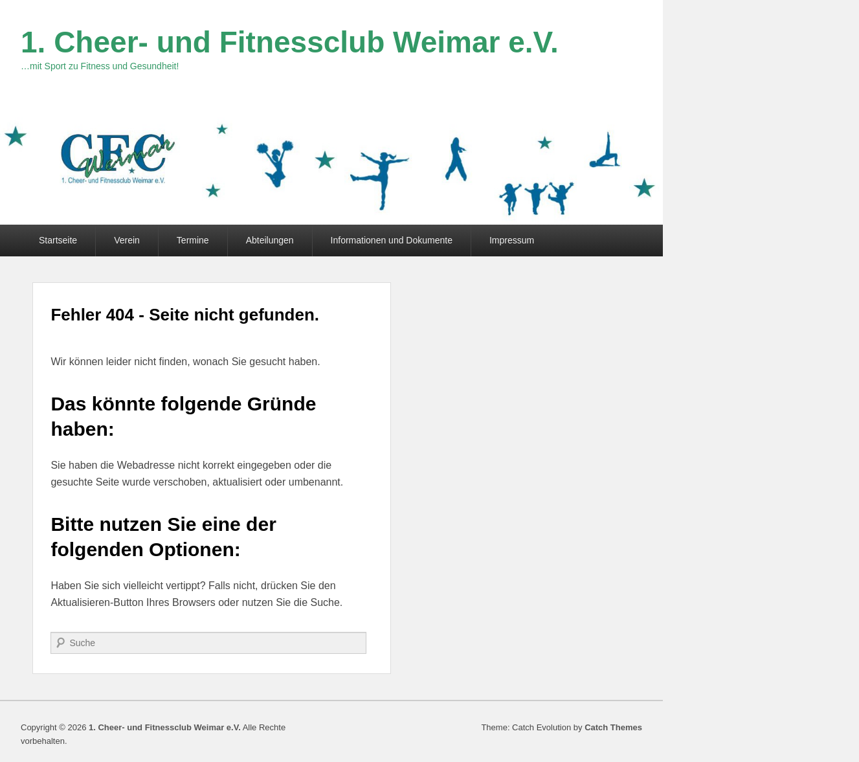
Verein (127, 240)
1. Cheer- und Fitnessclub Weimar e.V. (290, 42)
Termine (193, 240)
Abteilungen (270, 240)
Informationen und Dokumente (391, 240)
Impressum (511, 240)
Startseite (58, 240)
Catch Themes (613, 727)
